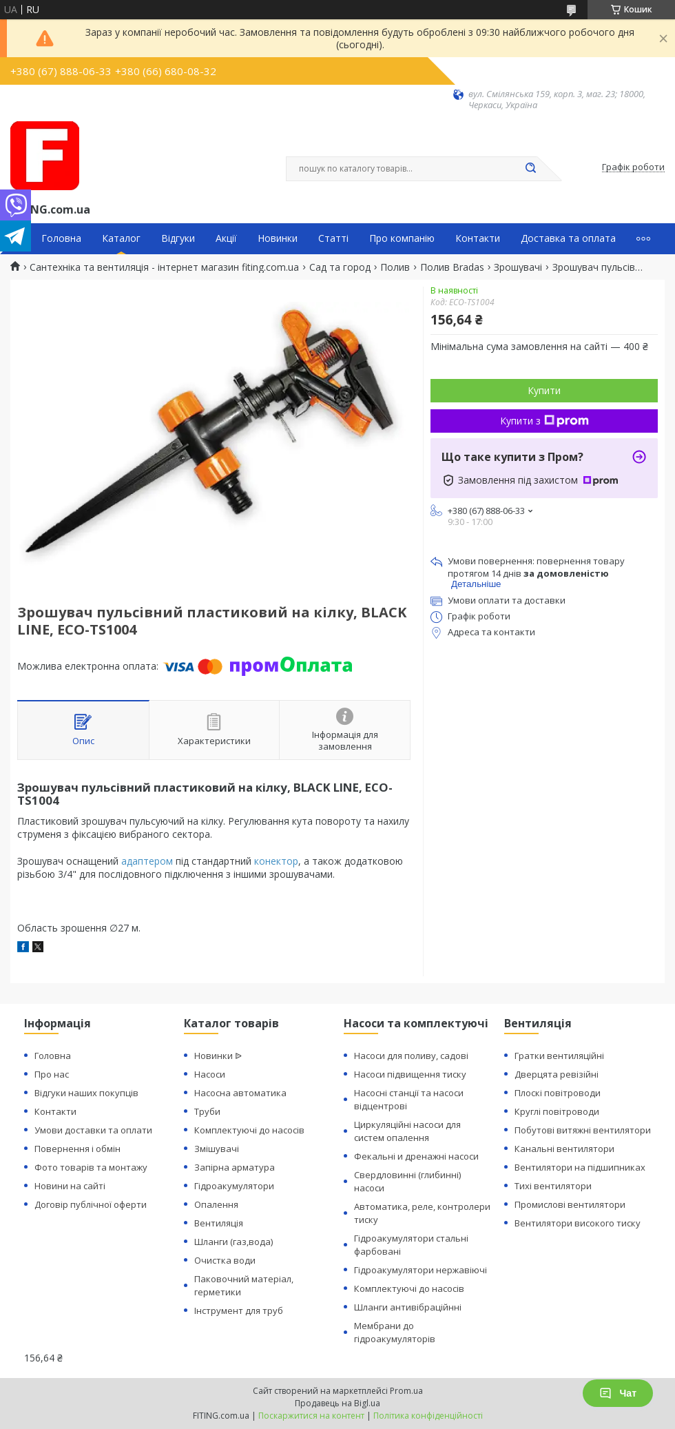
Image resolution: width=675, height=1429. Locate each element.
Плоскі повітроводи (558, 1093)
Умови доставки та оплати (93, 1130)
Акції (226, 238)
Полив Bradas (452, 267)
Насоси (209, 1074)
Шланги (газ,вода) (233, 1241)
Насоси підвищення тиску (410, 1074)
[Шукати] (530, 168)
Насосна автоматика (240, 1093)
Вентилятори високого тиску (578, 1223)
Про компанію (402, 238)
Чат (617, 1393)
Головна (61, 238)
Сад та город (340, 267)
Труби (207, 1111)
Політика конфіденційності (428, 1415)
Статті (333, 238)
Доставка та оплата (568, 238)
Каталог (121, 238)
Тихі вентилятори (553, 1186)
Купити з (544, 420)
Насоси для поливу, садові (411, 1055)
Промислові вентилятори (570, 1204)
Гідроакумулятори (234, 1186)
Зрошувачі (518, 267)
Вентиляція (218, 1223)
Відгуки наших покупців (86, 1093)
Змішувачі (216, 1148)
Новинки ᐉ (218, 1055)
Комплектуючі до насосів (249, 1130)
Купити (544, 390)
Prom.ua (406, 1391)
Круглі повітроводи (557, 1111)
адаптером (147, 860)
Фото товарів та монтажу (90, 1167)
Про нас (51, 1074)
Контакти (477, 238)
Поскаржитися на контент (311, 1415)
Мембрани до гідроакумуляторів (394, 1332)
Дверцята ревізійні (557, 1074)
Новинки (278, 238)
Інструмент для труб (238, 1310)
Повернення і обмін (77, 1148)
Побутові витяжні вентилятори (583, 1130)
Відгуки (178, 238)
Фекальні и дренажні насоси (416, 1156)
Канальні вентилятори (564, 1148)
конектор (276, 860)
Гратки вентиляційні (559, 1055)
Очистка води (225, 1260)
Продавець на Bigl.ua (337, 1403)
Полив (395, 267)
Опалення (216, 1204)
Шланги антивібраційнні (407, 1307)
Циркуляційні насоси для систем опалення (407, 1131)
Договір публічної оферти (90, 1204)
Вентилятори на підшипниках (580, 1167)
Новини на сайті (69, 1186)
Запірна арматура (234, 1167)
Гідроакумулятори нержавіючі (420, 1270)
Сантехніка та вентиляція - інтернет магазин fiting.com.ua (164, 267)
